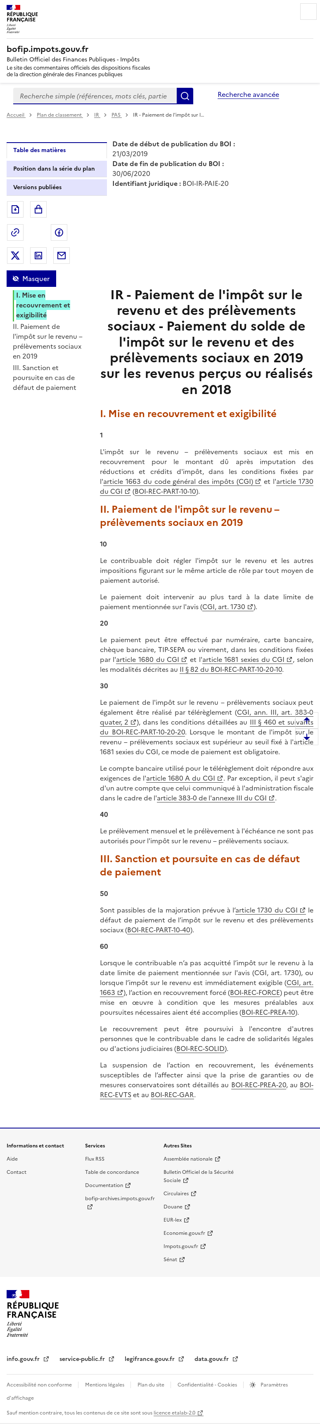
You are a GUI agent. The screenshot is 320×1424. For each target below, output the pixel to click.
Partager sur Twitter (15, 255)
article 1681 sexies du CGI (243, 659)
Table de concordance (112, 1172)
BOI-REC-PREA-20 (258, 1085)
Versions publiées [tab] (37, 187)
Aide (12, 1159)
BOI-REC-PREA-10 (268, 1012)
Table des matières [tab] (39, 150)
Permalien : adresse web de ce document (15, 232)
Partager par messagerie (61, 255)
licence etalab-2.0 (174, 1413)
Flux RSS (94, 1159)
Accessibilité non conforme (40, 1385)
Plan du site (151, 1385)
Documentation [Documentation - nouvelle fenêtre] (104, 1185)
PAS (116, 115)
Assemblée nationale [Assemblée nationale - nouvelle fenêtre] (188, 1159)
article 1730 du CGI (266, 910)
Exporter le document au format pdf (15, 209)
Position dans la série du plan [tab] (54, 168)
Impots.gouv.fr (181, 1246)
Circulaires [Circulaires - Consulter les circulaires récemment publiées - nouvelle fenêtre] (176, 1193)
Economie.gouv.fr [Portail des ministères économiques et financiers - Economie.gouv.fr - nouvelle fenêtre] (184, 1233)
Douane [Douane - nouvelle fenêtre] (173, 1207)
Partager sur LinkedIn (38, 255)
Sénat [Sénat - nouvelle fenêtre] (170, 1259)
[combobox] (95, 96)
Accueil (16, 115)
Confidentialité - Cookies (208, 1385)
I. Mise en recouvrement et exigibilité (43, 305)
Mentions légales (105, 1385)
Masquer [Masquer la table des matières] (36, 279)
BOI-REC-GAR (172, 1095)
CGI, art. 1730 (223, 607)
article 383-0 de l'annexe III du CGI (212, 798)
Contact (16, 1172)
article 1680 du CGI (147, 659)
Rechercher (185, 96)
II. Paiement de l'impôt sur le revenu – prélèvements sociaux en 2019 (48, 341)
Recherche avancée (248, 94)
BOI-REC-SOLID (200, 1048)
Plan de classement (60, 115)
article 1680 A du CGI (181, 778)
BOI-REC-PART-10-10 (165, 491)
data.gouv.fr (212, 1359)
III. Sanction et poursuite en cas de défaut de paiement (44, 377)
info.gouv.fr (24, 1359)
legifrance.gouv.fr (150, 1359)
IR (97, 115)
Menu (308, 11)
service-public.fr (83, 1359)
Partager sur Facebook (59, 232)
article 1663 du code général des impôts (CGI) (178, 481)
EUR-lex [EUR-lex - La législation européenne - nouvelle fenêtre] (173, 1220)
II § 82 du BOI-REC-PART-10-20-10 (231, 669)
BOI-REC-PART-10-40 (158, 930)
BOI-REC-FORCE (255, 992)
